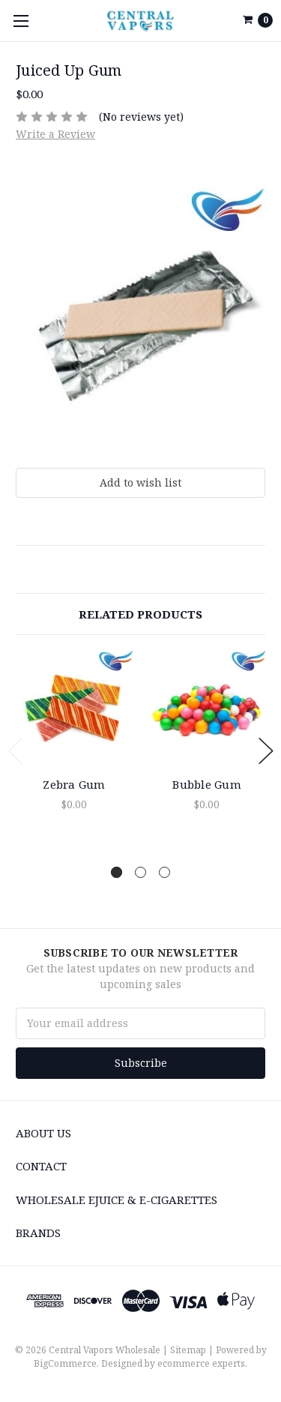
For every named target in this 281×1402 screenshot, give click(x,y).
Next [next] (266, 751)
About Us (43, 1132)
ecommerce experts (201, 1363)
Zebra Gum (74, 784)
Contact (41, 1165)
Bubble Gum (206, 784)
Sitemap (188, 1350)
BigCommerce (65, 1363)
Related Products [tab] (140, 614)
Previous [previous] (16, 751)
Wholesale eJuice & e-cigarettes (116, 1199)
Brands (38, 1232)
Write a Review (55, 134)
